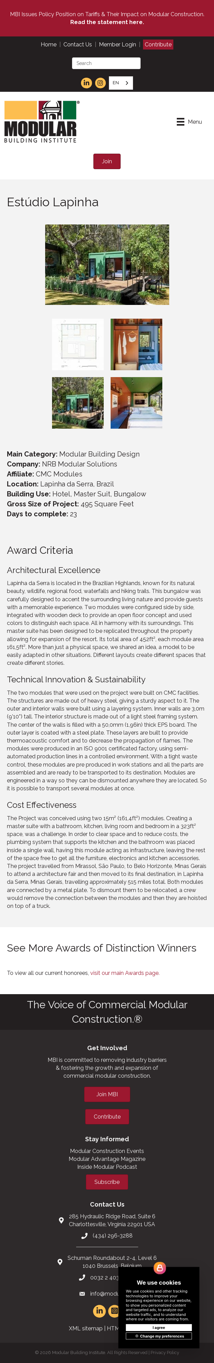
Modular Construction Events (107, 1151)
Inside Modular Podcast (107, 1167)
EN (116, 82)
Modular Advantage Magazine (107, 1159)
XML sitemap (86, 1328)
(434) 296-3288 (113, 1235)
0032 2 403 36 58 (112, 1277)
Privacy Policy (165, 1352)
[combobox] (121, 83)
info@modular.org (112, 1293)
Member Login (117, 44)
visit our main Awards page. (125, 973)
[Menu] (189, 121)
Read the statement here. (107, 22)
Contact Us (77, 44)
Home (49, 44)
